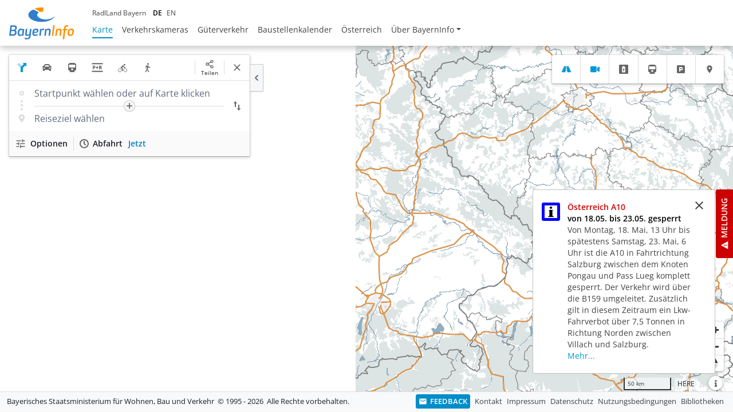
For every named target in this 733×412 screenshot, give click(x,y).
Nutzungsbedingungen (637, 401)
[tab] (566, 69)
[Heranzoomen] (715, 330)
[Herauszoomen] (715, 346)
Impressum (526, 401)
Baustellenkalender (295, 29)
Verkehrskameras (155, 29)
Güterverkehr (223, 29)
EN (171, 13)
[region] (366, 218)
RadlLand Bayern (119, 13)
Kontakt (488, 401)
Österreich (361, 29)
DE (157, 13)
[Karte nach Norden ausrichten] (715, 363)
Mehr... (581, 355)
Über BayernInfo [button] (422, 29)
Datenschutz (571, 401)
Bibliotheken (702, 401)
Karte (102, 29)
